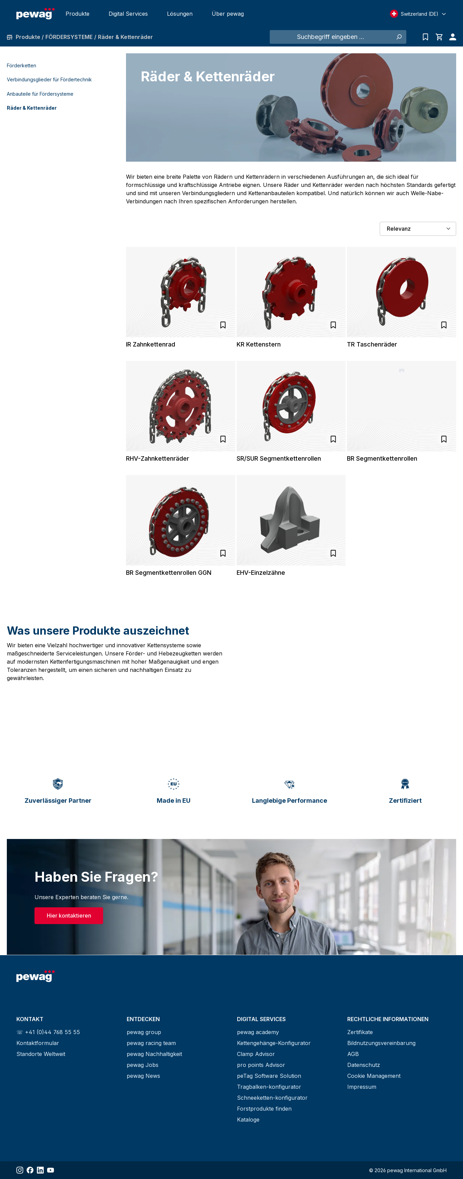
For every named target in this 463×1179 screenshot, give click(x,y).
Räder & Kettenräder (32, 108)
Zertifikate (360, 1032)
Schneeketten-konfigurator (272, 1097)
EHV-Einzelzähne (261, 572)
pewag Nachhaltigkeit (154, 1054)
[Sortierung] (418, 229)
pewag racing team (151, 1043)
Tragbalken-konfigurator (269, 1086)
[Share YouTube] (50, 1170)
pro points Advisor (261, 1064)
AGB (353, 1054)
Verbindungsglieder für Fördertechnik (49, 79)
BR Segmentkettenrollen (382, 458)
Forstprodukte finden (264, 1108)
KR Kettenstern (259, 344)
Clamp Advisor (256, 1054)
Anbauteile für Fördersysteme (40, 94)
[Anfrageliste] (425, 36)
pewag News (143, 1075)
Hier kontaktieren (69, 916)
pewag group (144, 1032)
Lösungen (180, 13)
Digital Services (128, 13)
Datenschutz (363, 1064)
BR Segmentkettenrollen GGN (168, 572)
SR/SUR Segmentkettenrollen (279, 458)
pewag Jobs (142, 1064)
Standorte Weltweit (40, 1054)
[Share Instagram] (19, 1170)
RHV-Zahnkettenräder (157, 458)
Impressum (361, 1086)
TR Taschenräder (372, 344)
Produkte (77, 13)
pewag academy (258, 1032)
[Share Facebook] (30, 1170)
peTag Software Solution (269, 1075)
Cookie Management (374, 1075)
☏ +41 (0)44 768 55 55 (48, 1032)
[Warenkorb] (439, 36)
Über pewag (228, 13)
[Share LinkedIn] (40, 1170)
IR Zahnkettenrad (150, 344)
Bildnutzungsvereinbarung (381, 1043)
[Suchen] (398, 37)
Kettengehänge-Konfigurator (274, 1043)
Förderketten (21, 65)
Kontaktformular (37, 1043)
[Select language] (418, 14)
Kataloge (248, 1119)
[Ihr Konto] (451, 36)
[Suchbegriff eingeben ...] (330, 37)
